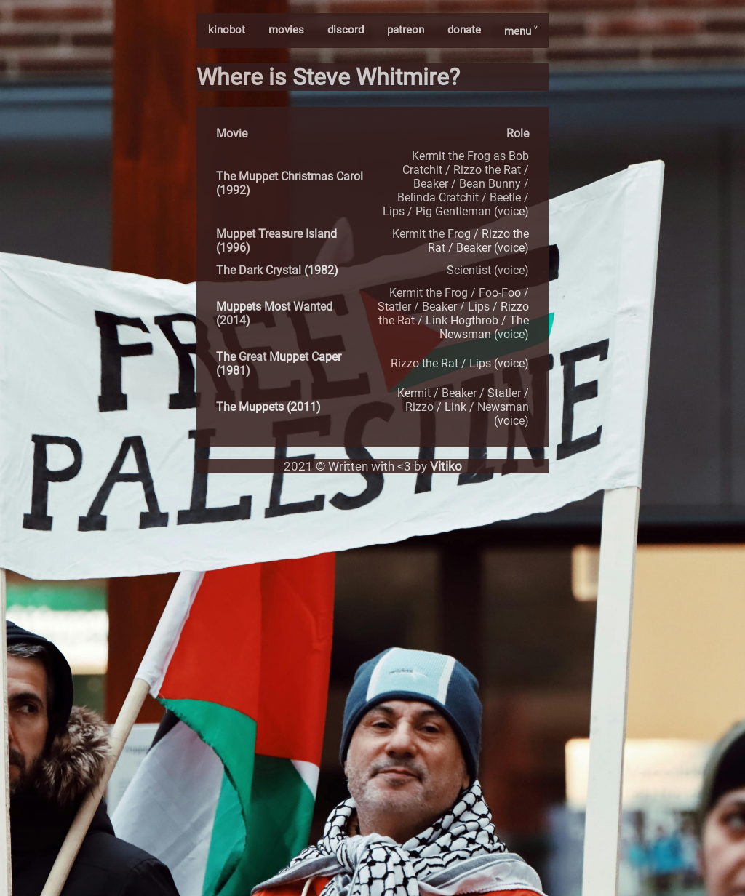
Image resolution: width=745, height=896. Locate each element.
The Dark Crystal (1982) (277, 270)
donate (464, 29)
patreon (405, 29)
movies (286, 29)
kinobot (226, 29)
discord (345, 29)
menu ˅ (520, 31)
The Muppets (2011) (268, 407)
